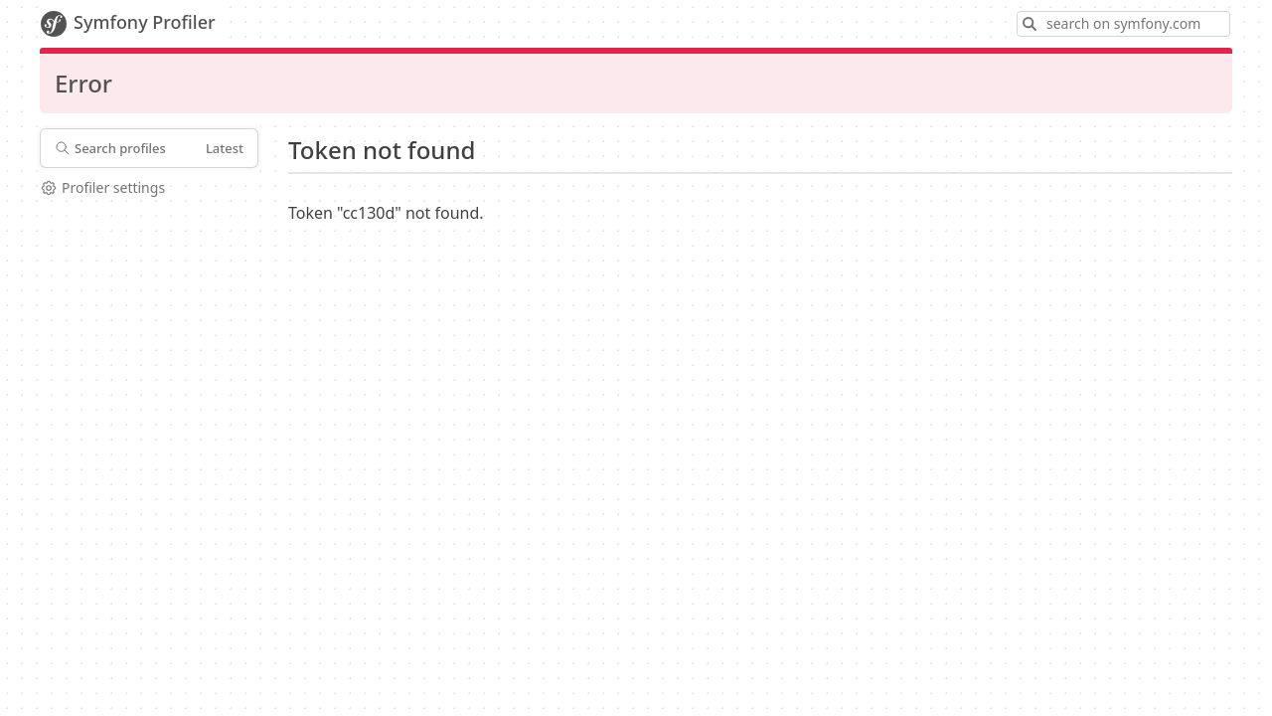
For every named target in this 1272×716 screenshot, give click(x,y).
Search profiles (110, 148)
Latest (224, 148)
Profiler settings (102, 187)
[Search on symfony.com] (1123, 24)
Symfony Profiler (128, 24)
